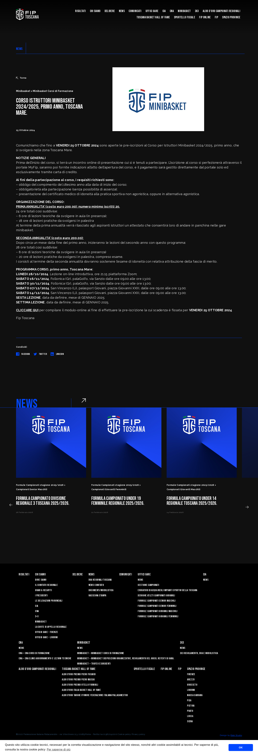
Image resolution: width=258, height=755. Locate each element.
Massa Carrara (194, 695)
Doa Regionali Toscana (100, 580)
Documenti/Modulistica (101, 590)
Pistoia (190, 705)
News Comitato (96, 585)
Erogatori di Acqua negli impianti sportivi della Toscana (167, 590)
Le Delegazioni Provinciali (48, 600)
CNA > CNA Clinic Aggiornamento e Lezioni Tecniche (45, 658)
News (122, 11)
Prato (190, 711)
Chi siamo (95, 11)
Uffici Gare (152, 11)
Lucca (190, 716)
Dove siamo (40, 580)
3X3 (197, 11)
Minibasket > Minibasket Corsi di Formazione (100, 653)
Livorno (191, 690)
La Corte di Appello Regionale (51, 627)
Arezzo (191, 679)
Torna (21, 78)
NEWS (19, 49)
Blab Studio (236, 735)
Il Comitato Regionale (46, 585)
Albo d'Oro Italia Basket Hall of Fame (81, 690)
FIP (216, 17)
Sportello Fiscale (184, 17)
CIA (164, 11)
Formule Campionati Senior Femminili (157, 606)
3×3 (36, 616)
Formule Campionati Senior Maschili (156, 600)
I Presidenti (41, 595)
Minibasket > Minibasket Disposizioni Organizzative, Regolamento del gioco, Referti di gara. (125, 658)
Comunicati (135, 11)
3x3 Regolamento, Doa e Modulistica (199, 653)
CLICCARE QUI (27, 310)
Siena (190, 721)
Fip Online (205, 17)
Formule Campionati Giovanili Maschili (157, 611)
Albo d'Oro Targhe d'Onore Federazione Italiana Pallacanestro (95, 695)
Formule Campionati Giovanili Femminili (158, 616)
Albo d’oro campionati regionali (221, 11)
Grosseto (192, 684)
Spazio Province (231, 17)
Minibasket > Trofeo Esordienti (94, 663)
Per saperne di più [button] (58, 749)
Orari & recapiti (43, 590)
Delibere (110, 11)
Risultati (80, 11)
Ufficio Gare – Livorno (46, 637)
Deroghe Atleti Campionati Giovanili (156, 595)
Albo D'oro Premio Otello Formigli (80, 684)
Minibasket (184, 11)
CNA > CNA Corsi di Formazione (34, 653)
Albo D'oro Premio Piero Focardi (79, 674)
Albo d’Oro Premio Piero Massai (78, 679)
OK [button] (241, 747)
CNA (172, 11)
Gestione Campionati (148, 585)
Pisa (189, 700)
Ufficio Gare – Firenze (46, 632)
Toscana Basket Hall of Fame (153, 17)
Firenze (191, 674)
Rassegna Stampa (97, 595)
